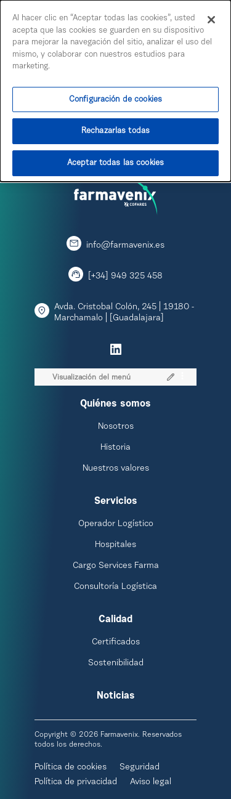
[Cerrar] (211, 14)
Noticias (116, 696)
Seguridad (140, 767)
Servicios (115, 501)
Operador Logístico (115, 524)
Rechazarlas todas (115, 126)
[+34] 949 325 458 (125, 276)
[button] (170, 377)
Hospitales (115, 545)
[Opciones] (182, 377)
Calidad (115, 620)
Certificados (116, 642)
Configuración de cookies (115, 94)
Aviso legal (150, 782)
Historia (115, 448)
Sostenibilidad (116, 663)
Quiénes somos (115, 404)
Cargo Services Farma (116, 566)
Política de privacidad (75, 782)
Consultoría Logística (115, 587)
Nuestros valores (116, 468)
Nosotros (116, 427)
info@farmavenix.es (125, 245)
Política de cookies (70, 767)
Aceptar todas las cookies (115, 158)
